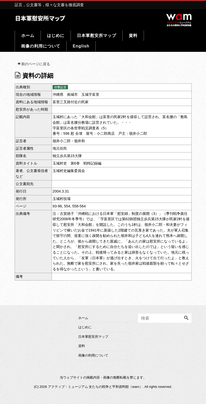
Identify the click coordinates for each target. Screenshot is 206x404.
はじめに (55, 35)
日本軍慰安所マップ (96, 35)
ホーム (27, 35)
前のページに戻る (33, 64)
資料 (133, 35)
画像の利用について (40, 46)
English (81, 46)
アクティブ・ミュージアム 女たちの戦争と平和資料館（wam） (95, 387)
